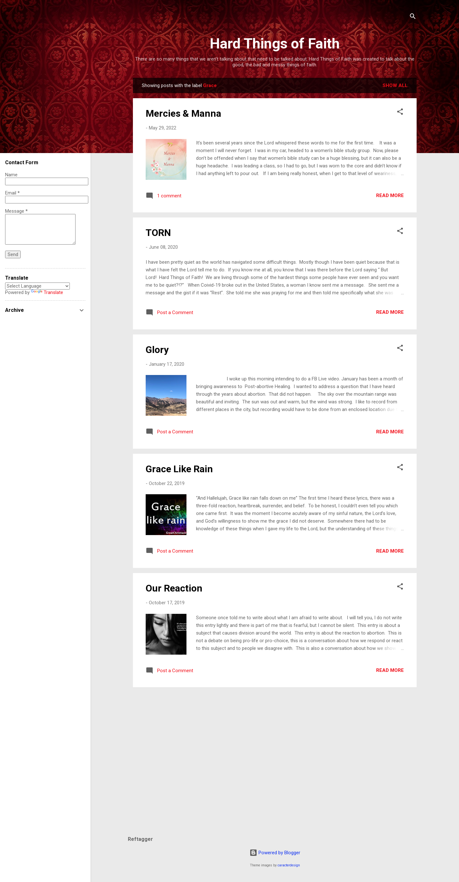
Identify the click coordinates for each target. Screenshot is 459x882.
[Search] (413, 17)
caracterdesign (289, 865)
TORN (158, 232)
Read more (390, 195)
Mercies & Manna (183, 113)
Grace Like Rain (179, 468)
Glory (157, 349)
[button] (400, 113)
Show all (395, 85)
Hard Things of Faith (275, 43)
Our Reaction (174, 588)
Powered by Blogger (275, 853)
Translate (47, 292)
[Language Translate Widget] (37, 286)
